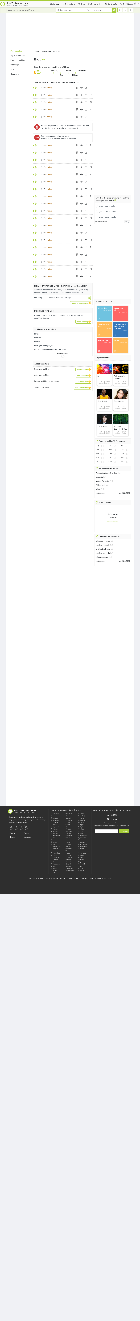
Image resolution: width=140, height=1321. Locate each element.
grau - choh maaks (107, 206)
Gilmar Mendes (110, 462)
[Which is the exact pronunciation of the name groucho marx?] (115, 200)
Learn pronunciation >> (112, 823)
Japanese (82, 838)
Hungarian (55, 835)
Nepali (67, 853)
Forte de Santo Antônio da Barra (107, 473)
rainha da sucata (102, 557)
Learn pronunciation (112, 521)
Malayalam (82, 846)
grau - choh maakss (107, 211)
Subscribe (124, 831)
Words (12, 833)
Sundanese (55, 864)
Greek (80, 831)
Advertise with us (104, 878)
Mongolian (55, 853)
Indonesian (82, 835)
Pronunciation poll (101, 222)
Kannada (68, 840)
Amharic (81, 814)
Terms (70, 878)
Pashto (54, 855)
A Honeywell (100, 485)
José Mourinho (123, 454)
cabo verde (123, 458)
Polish (81, 855)
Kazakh (81, 840)
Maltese (54, 849)
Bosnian (81, 818)
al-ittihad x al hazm (103, 549)
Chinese (54, 822)
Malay (67, 846)
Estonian (68, 827)
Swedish (81, 864)
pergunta (99, 477)
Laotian (81, 842)
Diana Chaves (123, 450)
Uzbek (54, 870)
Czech (81, 822)
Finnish (54, 829)
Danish (54, 825)
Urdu (80, 868)
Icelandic (68, 835)
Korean (68, 842)
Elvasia (37, 342)
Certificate (126, 4)
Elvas (36, 334)
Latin (53, 844)
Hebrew (68, 833)
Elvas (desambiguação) (44, 345)
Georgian (55, 831)
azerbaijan (82, 816)
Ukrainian (69, 868)
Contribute (110, 4)
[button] (80, 303)
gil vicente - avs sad (103, 541)
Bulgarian (55, 820)
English (81, 825)
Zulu (53, 873)
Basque (54, 818)
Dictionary (52, 4)
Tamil (53, 866)
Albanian (68, 814)
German (68, 831)
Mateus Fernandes (102, 481)
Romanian (69, 857)
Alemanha (110, 458)
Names (12, 837)
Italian (67, 838)
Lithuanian (82, 844)
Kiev (122, 446)
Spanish (81, 862)
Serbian (54, 859)
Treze (110, 450)
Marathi (81, 849)
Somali (68, 862)
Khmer (54, 842)
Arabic (54, 816)
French (68, 829)
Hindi (80, 833)
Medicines (26, 837)
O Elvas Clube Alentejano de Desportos (50, 349)
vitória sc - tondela (103, 545)
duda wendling (98, 454)
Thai (80, 866)
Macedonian (56, 846)
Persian (68, 855)
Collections (68, 4)
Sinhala (68, 859)
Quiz (81, 4)
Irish (53, 838)
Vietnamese (69, 870)
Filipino (81, 827)
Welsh (81, 870)
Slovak (81, 859)
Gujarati (54, 833)
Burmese (68, 820)
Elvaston (37, 338)
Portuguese (55, 857)
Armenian (69, 816)
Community (94, 4)
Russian (81, 857)
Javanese (55, 840)
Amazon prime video (123, 462)
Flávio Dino (98, 462)
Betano (110, 454)
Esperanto (55, 827)
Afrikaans (55, 814)
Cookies (84, 878)
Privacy (76, 878)
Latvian (68, 844)
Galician (81, 829)
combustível (98, 458)
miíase (98, 489)
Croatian (68, 822)
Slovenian (55, 862)
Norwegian (82, 853)
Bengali (68, 818)
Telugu (68, 866)
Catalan (81, 820)
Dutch (67, 825)
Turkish (54, 868)
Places (25, 833)
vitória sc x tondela (103, 553)
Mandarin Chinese (68, 850)
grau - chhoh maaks (107, 217)
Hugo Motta (98, 446)
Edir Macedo (110, 446)
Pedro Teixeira (98, 450)
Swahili (68, 864)
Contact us (92, 878)
